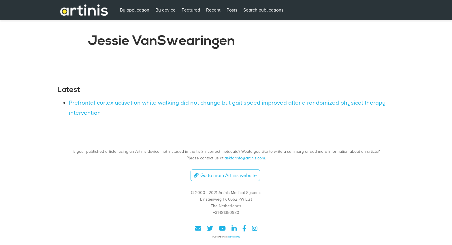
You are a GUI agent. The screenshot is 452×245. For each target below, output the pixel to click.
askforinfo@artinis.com (245, 158)
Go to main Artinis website (225, 175)
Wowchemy (234, 236)
